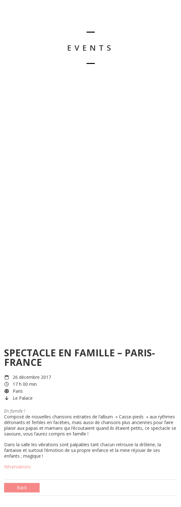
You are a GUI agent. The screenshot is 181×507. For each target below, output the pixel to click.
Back (22, 488)
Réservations (17, 467)
